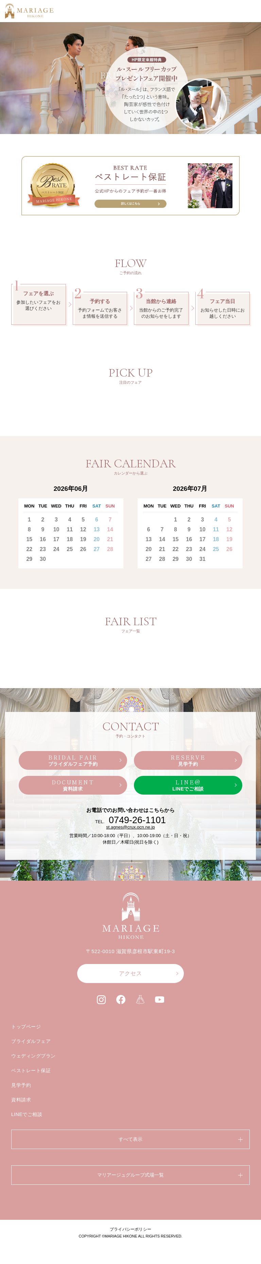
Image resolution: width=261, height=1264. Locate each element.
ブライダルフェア (31, 1041)
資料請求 (21, 1099)
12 (83, 529)
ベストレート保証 (31, 1070)
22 (29, 549)
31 (202, 559)
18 (70, 539)
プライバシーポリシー (130, 1229)
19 (83, 539)
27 (96, 549)
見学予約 (21, 1085)
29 (29, 559)
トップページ (26, 1026)
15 (29, 539)
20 (96, 539)
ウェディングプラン (33, 1056)
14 (110, 529)
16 (43, 539)
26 (83, 549)
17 (56, 539)
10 (56, 529)
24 (56, 549)
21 (110, 539)
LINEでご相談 (26, 1114)
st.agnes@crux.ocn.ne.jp (130, 827)
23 (43, 549)
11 (70, 529)
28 (110, 549)
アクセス (130, 973)
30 (43, 559)
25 (70, 549)
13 (96, 529)
